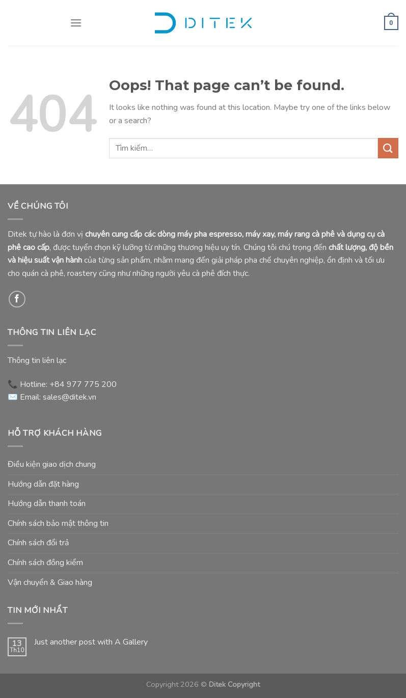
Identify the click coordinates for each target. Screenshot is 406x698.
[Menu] (76, 22)
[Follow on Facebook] (17, 299)
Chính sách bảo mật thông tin (58, 523)
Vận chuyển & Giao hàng (50, 582)
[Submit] (388, 148)
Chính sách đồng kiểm (45, 562)
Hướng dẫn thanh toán (47, 503)
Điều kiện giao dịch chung (52, 464)
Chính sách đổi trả (38, 542)
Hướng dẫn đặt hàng (43, 484)
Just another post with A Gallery (91, 642)
